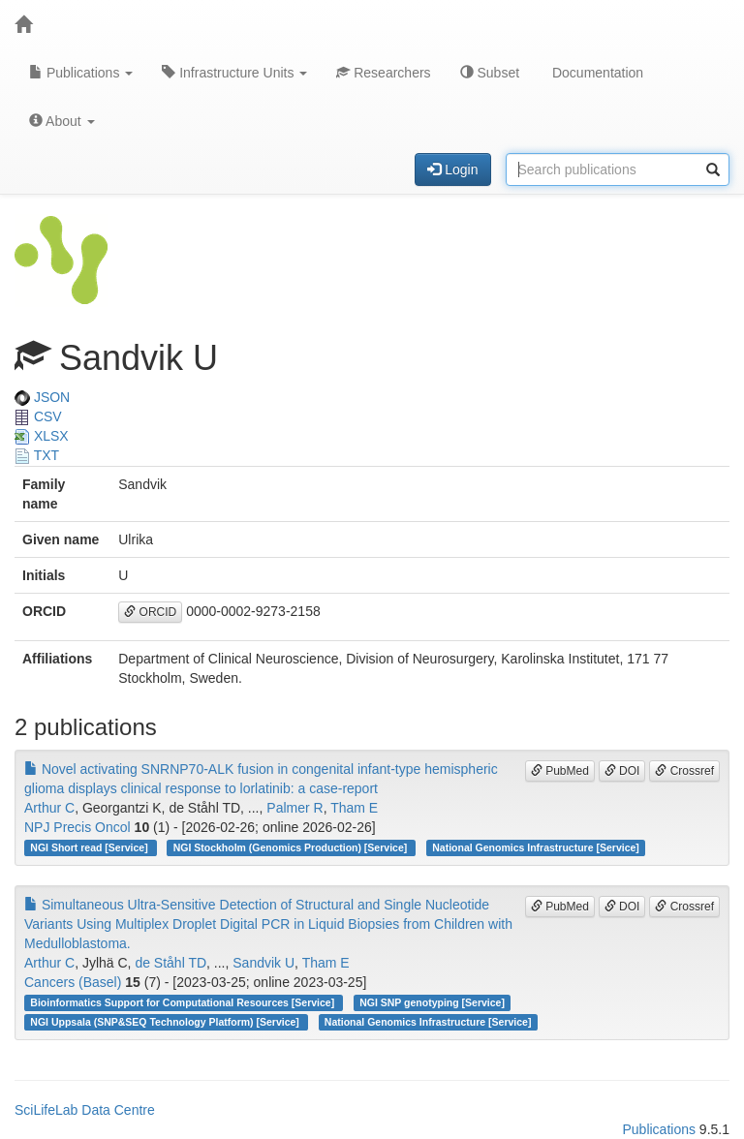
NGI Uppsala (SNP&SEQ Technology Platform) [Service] (165, 1022)
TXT (37, 455)
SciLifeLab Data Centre (85, 1110)
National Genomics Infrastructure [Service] (535, 847)
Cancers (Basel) (72, 982)
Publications (81, 72)
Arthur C (49, 808)
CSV (38, 416)
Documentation (595, 72)
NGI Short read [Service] (90, 847)
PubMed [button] (560, 771)
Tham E (354, 808)
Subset (489, 72)
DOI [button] (622, 771)
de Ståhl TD (170, 962)
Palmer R (294, 808)
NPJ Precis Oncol (77, 827)
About (62, 121)
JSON (42, 397)
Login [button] (452, 169)
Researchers (383, 72)
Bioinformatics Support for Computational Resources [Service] (183, 1002)
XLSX (42, 436)
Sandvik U (263, 962)
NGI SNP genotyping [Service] (432, 1002)
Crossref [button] (684, 771)
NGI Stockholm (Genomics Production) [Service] (291, 847)
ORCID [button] (150, 612)
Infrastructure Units (234, 72)
